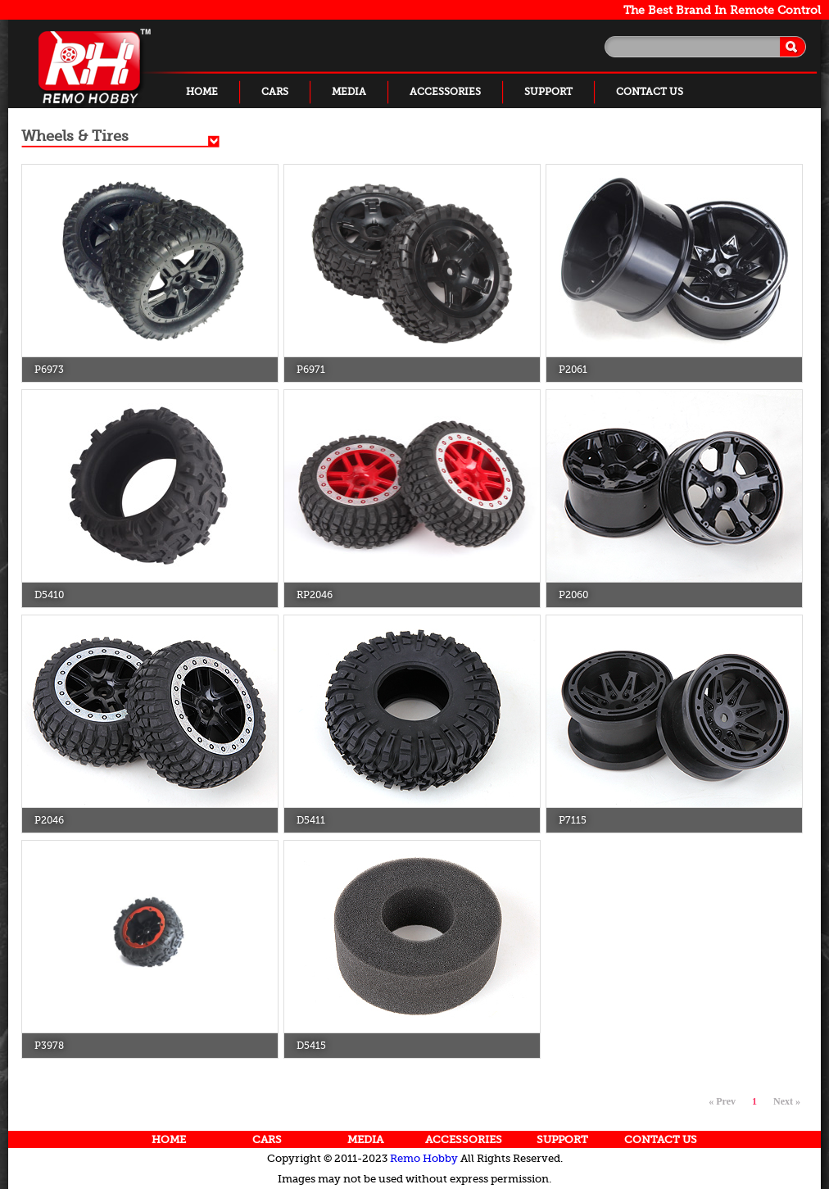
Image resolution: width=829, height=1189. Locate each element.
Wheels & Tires (75, 136)
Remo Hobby (424, 1158)
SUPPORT (548, 92)
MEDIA (349, 92)
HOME (202, 92)
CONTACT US (649, 92)
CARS (274, 92)
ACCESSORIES (445, 92)
